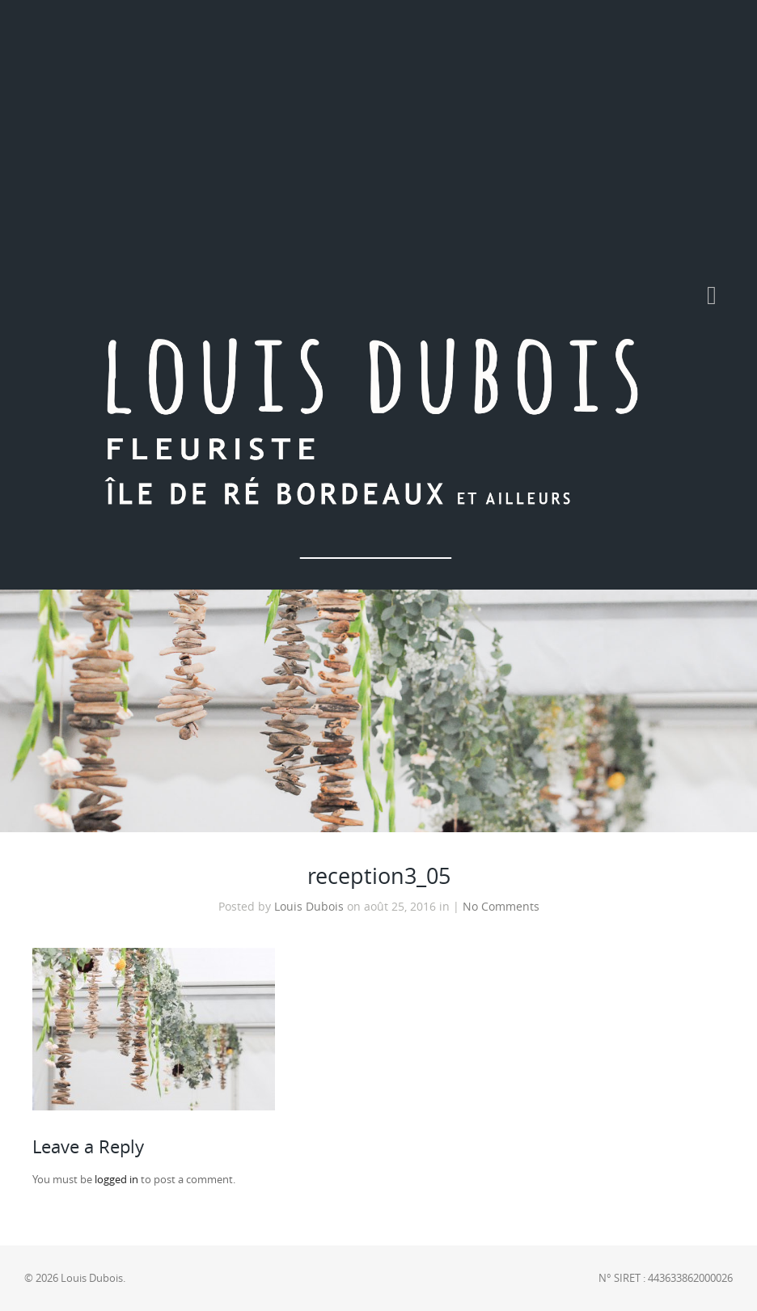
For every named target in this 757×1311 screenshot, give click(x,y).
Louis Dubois (309, 906)
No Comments (501, 906)
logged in (116, 1179)
